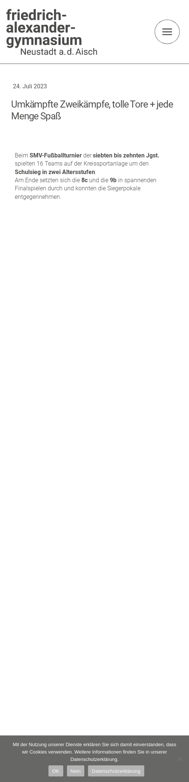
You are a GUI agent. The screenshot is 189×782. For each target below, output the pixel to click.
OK (55, 771)
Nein (76, 771)
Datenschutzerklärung (116, 771)
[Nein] (179, 758)
